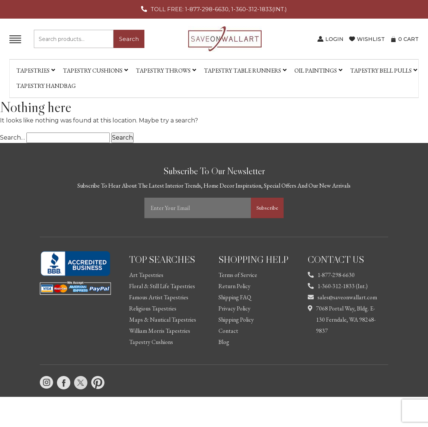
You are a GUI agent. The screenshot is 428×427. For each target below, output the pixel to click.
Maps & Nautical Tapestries (162, 320)
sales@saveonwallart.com (342, 297)
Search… (12, 137)
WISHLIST (371, 39)
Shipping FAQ (234, 297)
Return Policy (234, 286)
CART (408, 39)
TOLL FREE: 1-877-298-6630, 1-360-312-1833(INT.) (219, 9)
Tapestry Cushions (151, 342)
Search (129, 38)
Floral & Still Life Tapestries (162, 286)
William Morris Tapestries (159, 331)
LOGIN (334, 39)
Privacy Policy (234, 308)
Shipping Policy (236, 320)
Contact (228, 331)
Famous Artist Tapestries (158, 297)
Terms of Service (237, 275)
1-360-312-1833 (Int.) (338, 286)
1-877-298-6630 (331, 275)
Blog (223, 342)
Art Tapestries (146, 275)
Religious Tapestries (152, 308)
